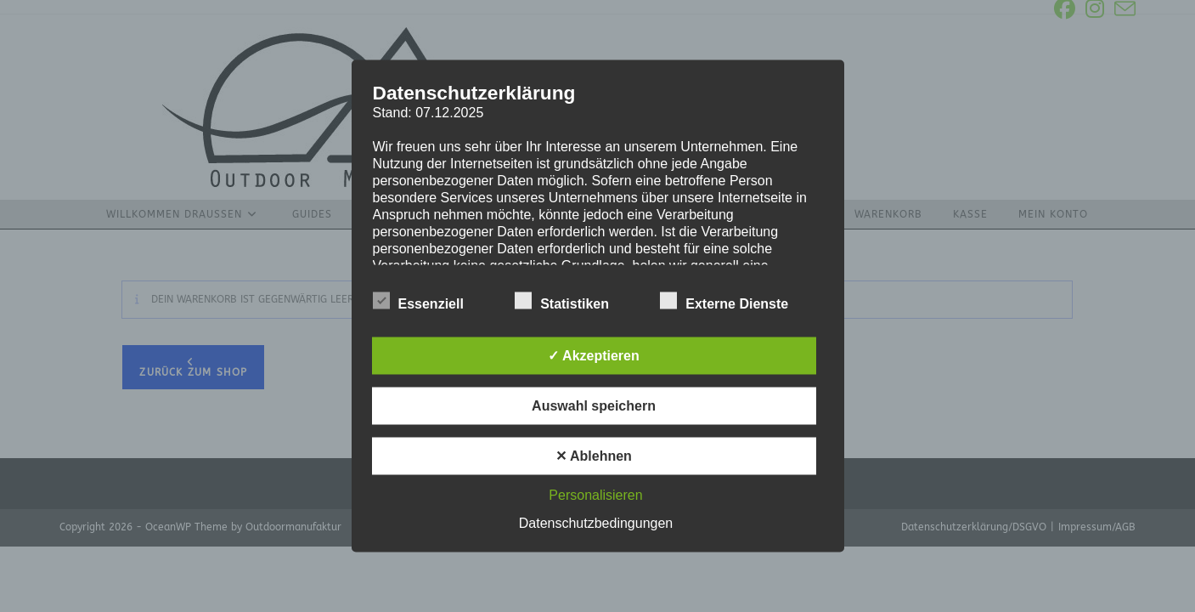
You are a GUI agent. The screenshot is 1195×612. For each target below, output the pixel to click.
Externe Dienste (724, 301)
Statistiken (562, 301)
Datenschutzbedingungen (596, 523)
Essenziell (418, 301)
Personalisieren (595, 495)
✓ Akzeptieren (594, 355)
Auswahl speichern (594, 406)
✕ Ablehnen (593, 456)
